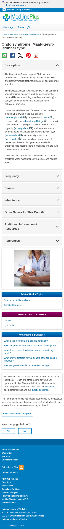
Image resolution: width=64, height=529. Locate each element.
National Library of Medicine (19, 10)
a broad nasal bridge (35, 121)
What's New (7, 453)
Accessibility (7, 486)
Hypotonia (9, 325)
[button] (57, 65)
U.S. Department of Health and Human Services (23, 516)
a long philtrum (23, 128)
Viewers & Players (10, 492)
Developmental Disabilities (17, 300)
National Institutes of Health (14, 519)
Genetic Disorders (12, 305)
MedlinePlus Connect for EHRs (15, 499)
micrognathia (13, 139)
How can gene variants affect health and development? (30, 345)
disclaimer (50, 386)
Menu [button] (8, 27)
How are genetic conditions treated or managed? (27, 365)
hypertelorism (14, 135)
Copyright (6, 482)
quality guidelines (40, 390)
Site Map (6, 456)
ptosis (47, 117)
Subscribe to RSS (13, 467)
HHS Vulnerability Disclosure (15, 496)
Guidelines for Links (11, 489)
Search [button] (24, 27)
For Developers (9, 503)
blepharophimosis (16, 117)
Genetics (8, 320)
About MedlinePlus (10, 450)
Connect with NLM (10, 472)
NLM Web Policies (10, 479)
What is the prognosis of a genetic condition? (26, 341)
